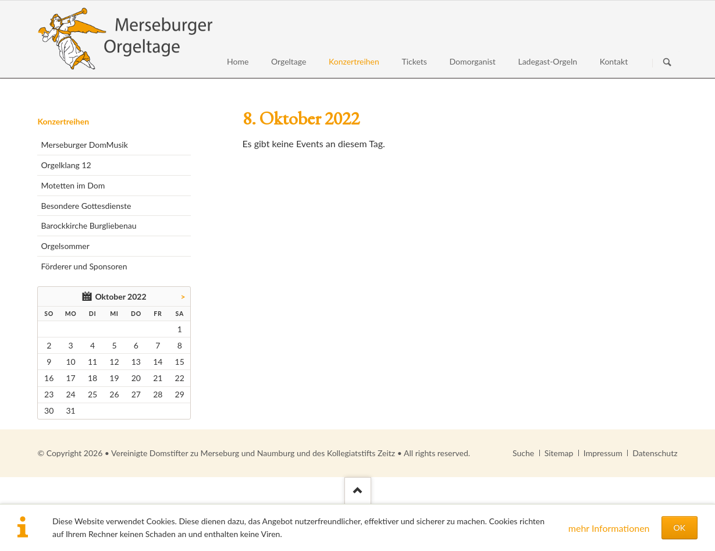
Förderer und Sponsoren (84, 266)
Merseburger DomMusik (84, 145)
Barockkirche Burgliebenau (88, 225)
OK (679, 527)
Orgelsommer (65, 246)
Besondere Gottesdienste (86, 206)
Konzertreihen (63, 121)
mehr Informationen (609, 528)
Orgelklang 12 (66, 165)
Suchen (667, 62)
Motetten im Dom (73, 185)
